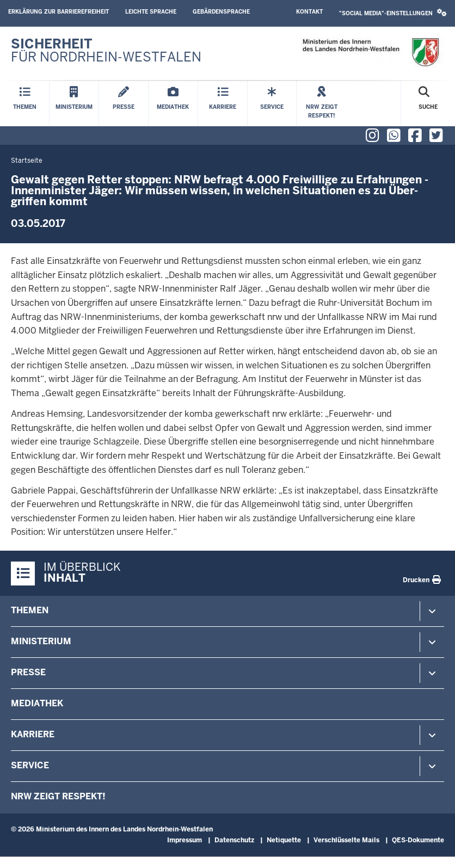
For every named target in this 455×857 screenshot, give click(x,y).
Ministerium (41, 641)
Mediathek (37, 703)
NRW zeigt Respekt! (58, 796)
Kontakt (309, 11)
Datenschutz (234, 840)
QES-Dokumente (418, 840)
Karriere (32, 734)
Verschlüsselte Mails (346, 840)
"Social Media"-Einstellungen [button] (393, 13)
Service (30, 765)
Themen (29, 610)
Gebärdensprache (221, 11)
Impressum (184, 840)
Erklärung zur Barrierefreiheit (58, 11)
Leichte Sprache (150, 11)
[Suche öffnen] (428, 103)
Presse (28, 672)
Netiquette (284, 840)
